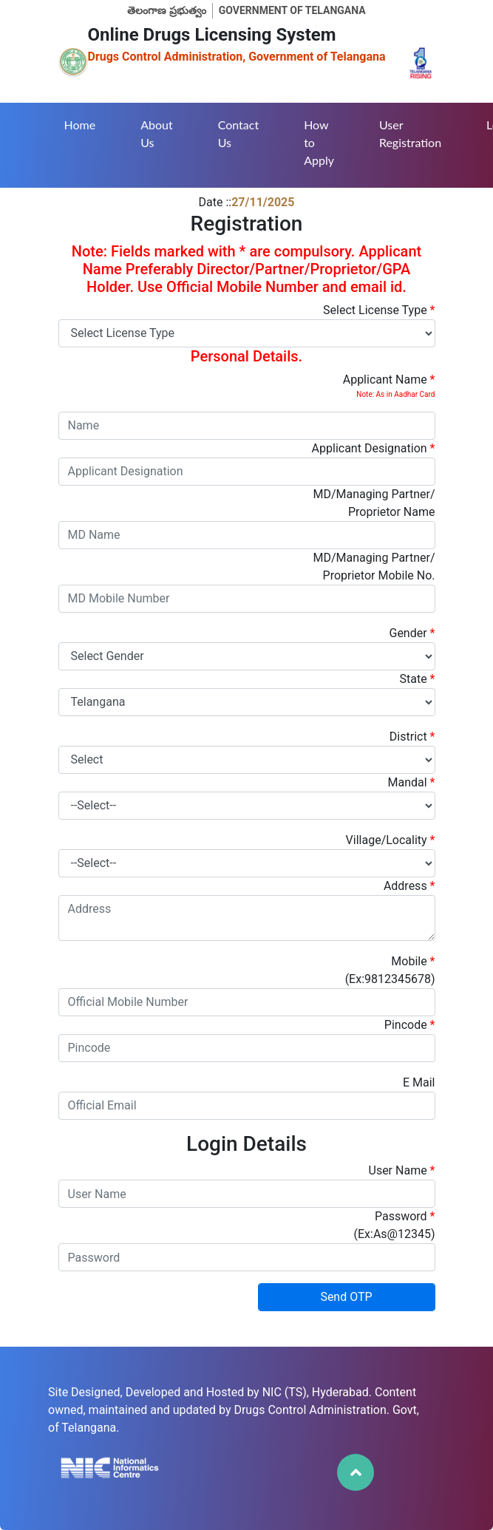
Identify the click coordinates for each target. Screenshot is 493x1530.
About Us (156, 133)
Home (80, 125)
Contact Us (238, 133)
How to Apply (319, 142)
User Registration (410, 133)
